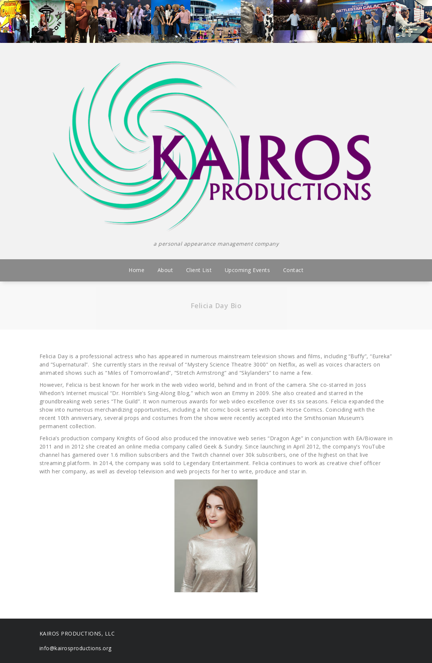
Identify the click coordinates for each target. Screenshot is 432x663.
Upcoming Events (247, 270)
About (165, 270)
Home (136, 270)
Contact (293, 270)
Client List (199, 270)
